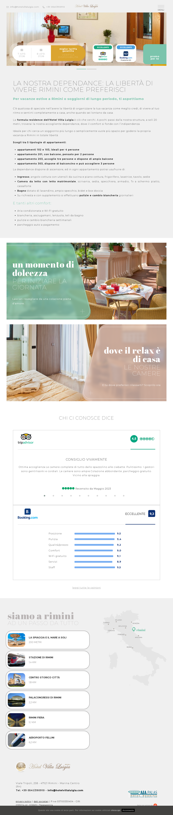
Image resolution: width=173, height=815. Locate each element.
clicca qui (115, 810)
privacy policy (23, 801)
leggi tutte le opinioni (86, 587)
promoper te (154, 54)
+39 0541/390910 (54, 7)
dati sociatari (41, 801)
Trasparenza (46, 805)
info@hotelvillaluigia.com (23, 7)
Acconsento (128, 810)
